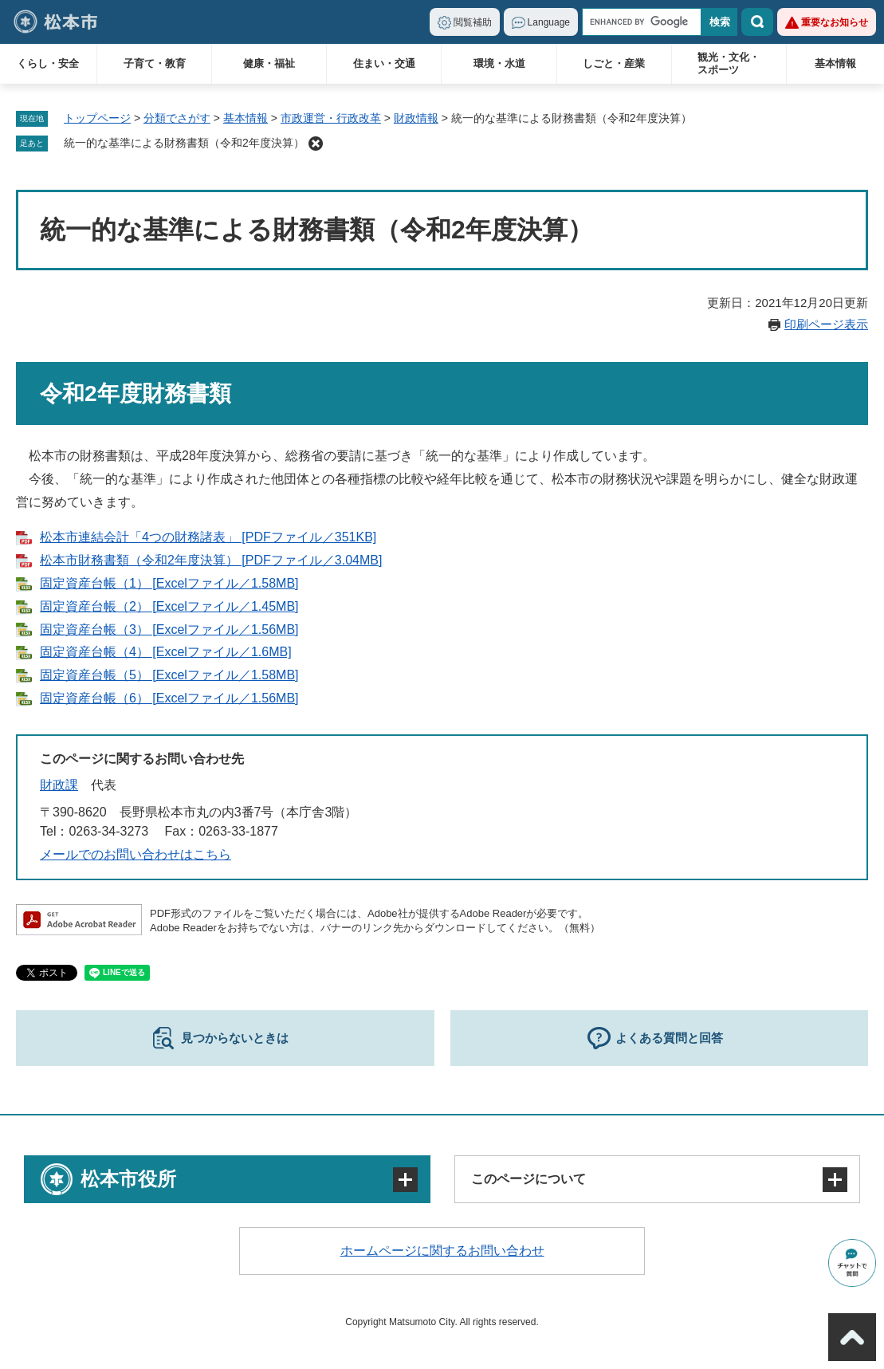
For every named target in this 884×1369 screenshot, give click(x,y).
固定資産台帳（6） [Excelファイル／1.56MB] (169, 698)
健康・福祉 (269, 63)
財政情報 (416, 118)
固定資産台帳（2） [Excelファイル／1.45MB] (169, 606)
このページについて (528, 1179)
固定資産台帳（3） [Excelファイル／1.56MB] (169, 629)
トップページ (97, 118)
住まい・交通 (384, 63)
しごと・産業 (614, 63)
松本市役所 (128, 1179)
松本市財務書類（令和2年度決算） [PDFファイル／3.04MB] (211, 560)
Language (549, 22)
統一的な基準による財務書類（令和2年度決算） (184, 142)
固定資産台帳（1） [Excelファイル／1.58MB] (169, 583)
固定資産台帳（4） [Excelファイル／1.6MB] (166, 652)
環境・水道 (499, 63)
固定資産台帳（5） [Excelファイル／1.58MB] (169, 675)
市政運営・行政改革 (331, 118)
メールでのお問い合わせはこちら (135, 854)
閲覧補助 (473, 22)
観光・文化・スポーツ (728, 63)
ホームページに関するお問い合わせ (442, 1250)
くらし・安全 (48, 63)
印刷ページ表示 (826, 324)
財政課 (59, 785)
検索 (757, 22)
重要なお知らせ (834, 22)
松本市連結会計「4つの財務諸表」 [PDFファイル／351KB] (208, 537)
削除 (315, 143)
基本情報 (835, 63)
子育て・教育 (155, 63)
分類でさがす (176, 118)
